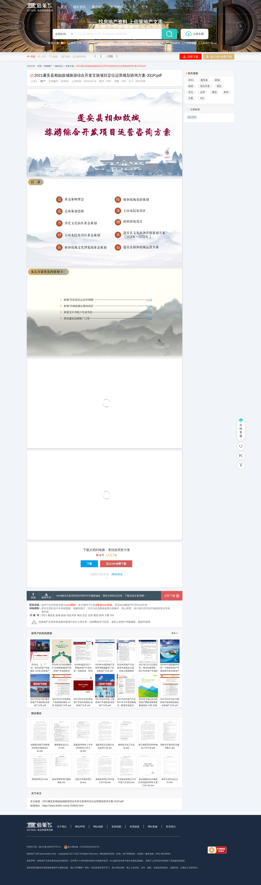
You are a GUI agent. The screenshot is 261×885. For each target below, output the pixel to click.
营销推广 (48, 66)
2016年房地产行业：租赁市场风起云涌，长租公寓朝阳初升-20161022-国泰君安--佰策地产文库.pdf (126, 658)
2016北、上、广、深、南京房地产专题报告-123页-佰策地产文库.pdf (40, 657)
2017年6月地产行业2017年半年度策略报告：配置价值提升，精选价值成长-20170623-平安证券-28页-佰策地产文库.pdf (126, 696)
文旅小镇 (69, 66)
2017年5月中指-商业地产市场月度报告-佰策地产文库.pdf (83, 690)
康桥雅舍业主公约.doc (61, 734)
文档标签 (195, 109)
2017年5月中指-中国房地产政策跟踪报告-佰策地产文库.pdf (169, 690)
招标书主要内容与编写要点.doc (169, 734)
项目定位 (59, 66)
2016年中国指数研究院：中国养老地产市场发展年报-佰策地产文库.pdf (169, 657)
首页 (40, 66)
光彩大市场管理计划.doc (83, 769)
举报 (65, 56)
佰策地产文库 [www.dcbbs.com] (41, 854)
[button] (20, 26)
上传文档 (195, 34)
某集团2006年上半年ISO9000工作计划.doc (83, 735)
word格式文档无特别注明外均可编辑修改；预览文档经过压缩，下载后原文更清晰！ (101, 595)
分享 (42, 56)
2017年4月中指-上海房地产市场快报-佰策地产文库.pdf (105, 690)
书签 (31, 56)
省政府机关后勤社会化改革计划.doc (105, 734)
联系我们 (171, 826)
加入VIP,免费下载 (219, 56)
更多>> (174, 633)
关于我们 (62, 826)
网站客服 (153, 826)
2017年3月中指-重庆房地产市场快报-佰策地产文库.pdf (40, 690)
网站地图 (98, 826)
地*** (43, 81)
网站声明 (80, 826)
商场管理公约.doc (40, 767)
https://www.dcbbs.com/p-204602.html (62, 805)
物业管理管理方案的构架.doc (61, 769)
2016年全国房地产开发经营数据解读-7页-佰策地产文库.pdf (105, 655)
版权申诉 (79, 56)
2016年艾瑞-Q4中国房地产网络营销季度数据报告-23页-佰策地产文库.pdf (148, 692)
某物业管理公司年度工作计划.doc (105, 769)
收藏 (53, 56)
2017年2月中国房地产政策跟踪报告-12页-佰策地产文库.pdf (61, 690)
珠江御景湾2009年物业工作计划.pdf (148, 734)
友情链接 (134, 826)
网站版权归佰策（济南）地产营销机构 (117, 854)
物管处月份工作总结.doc (126, 734)
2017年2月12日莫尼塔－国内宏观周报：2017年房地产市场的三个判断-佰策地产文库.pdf (148, 658)
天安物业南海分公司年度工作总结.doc (126, 769)
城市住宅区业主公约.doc (169, 769)
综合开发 (192, 117)
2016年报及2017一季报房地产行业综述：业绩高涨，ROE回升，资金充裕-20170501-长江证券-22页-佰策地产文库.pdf (83, 662)
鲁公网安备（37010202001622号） (82, 847)
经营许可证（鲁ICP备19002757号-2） (44, 847)
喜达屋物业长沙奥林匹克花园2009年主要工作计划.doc (148, 770)
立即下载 (190, 56)
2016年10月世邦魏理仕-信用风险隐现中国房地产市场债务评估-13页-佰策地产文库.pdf (61, 658)
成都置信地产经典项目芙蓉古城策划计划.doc (40, 735)
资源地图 (116, 826)
